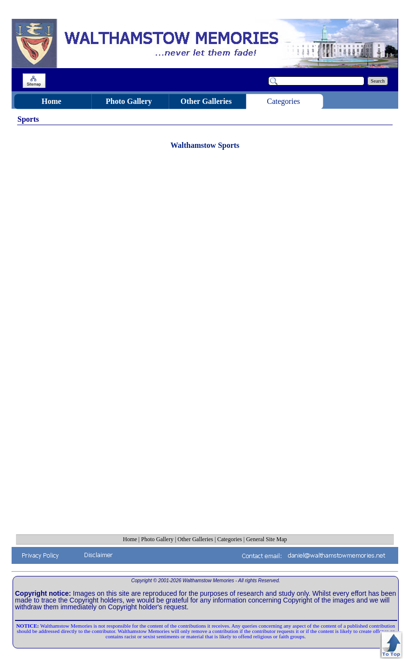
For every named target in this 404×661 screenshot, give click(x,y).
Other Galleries (195, 539)
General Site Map (266, 539)
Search (378, 81)
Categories (229, 539)
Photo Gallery (157, 539)
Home (130, 539)
